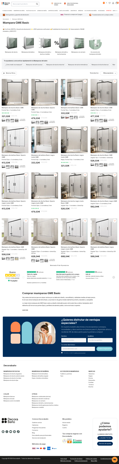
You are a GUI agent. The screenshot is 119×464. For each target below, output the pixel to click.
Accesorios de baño (91, 10)
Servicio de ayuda (105, 443)
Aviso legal (63, 458)
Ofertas (108, 10)
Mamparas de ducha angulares (13, 374)
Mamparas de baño (19, 10)
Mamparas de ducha (12, 371)
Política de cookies (91, 458)
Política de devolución (81, 461)
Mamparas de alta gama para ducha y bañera (45, 405)
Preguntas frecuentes (39, 427)
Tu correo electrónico (68, 345)
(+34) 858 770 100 (105, 438)
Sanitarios (74, 10)
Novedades (101, 10)
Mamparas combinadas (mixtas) (41, 396)
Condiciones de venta (106, 458)
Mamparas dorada (9, 398)
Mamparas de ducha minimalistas (78, 64)
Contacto (35, 430)
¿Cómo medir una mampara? (13, 64)
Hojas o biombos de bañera (40, 378)
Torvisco (91, 384)
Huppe (90, 376)
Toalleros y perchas (66, 374)
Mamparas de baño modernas (40, 398)
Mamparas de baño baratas (34, 64)
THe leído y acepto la (74, 352)
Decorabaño (6, 19)
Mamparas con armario (38, 401)
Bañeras (80, 10)
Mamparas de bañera (40, 371)
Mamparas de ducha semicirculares (14, 376)
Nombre (64, 336)
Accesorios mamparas (69, 371)
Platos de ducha (31, 10)
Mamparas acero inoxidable (12, 401)
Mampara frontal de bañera (40, 374)
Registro (65, 425)
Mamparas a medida (38, 407)
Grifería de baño (53, 10)
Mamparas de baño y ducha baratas (42, 403)
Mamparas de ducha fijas (11, 380)
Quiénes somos (37, 422)
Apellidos (91, 336)
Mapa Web (94, 461)
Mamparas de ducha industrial (55, 64)
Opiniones (35, 425)
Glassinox (92, 374)
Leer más (25, 310)
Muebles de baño (7, 10)
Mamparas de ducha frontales (12, 378)
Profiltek (91, 382)
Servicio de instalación (39, 438)
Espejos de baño (64, 10)
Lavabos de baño (42, 10)
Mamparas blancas (9, 396)
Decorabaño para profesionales (41, 435)
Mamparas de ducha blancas (100, 64)
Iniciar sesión (66, 422)
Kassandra (92, 380)
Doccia (91, 378)
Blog (33, 433)
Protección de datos (76, 458)
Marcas (115, 10)
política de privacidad (79, 352)
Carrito (64, 427)
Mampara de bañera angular (40, 376)
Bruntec (91, 387)
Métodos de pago (65, 461)
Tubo (61, 376)
